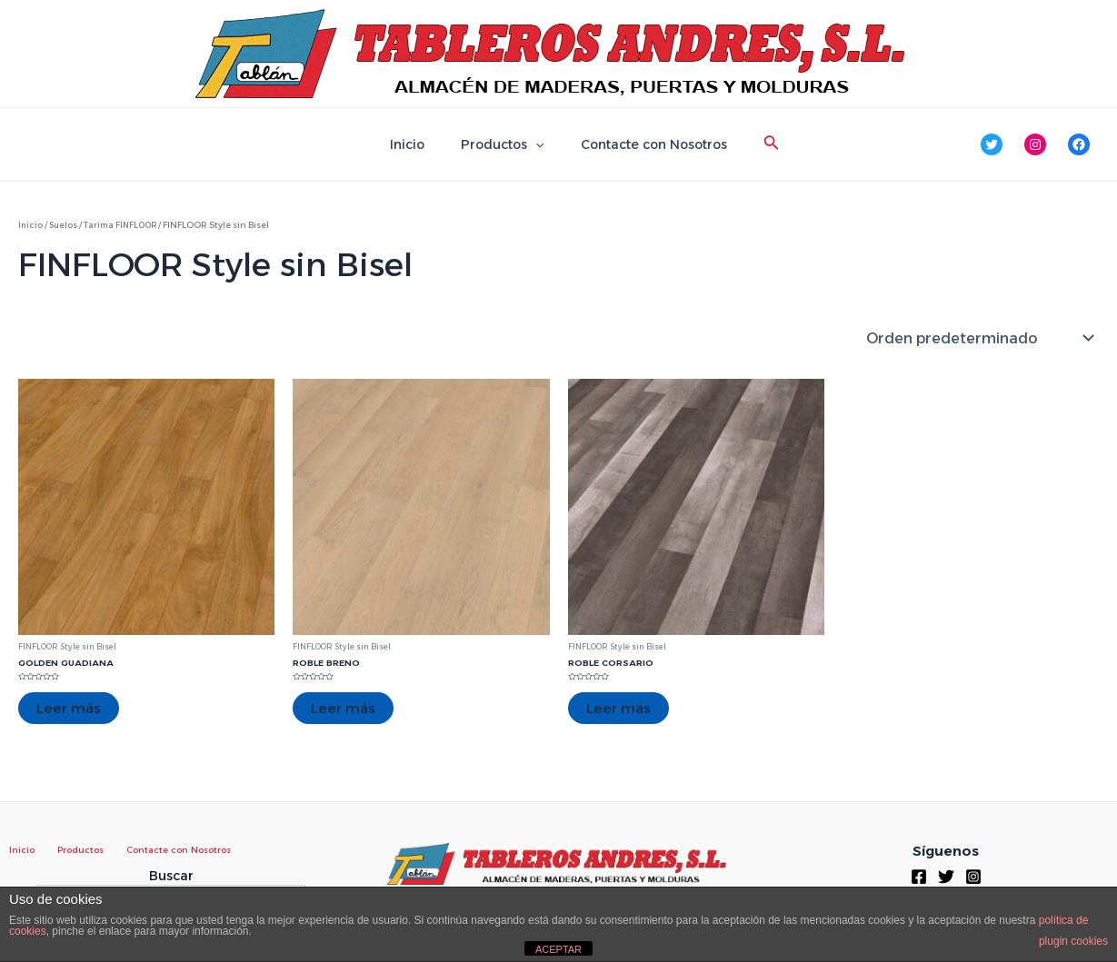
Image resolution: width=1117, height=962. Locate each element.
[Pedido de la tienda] (979, 338)
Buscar (171, 876)
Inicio (418, 144)
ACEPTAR (558, 949)
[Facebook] (919, 876)
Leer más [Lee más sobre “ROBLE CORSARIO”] (619, 708)
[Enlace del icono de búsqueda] (755, 144)
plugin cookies (1073, 941)
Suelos (65, 225)
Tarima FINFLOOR (125, 225)
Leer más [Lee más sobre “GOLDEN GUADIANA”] (69, 708)
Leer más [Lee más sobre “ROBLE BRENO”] (344, 708)
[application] (535, 144)
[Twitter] (946, 876)
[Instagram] (973, 876)
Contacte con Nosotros (643, 144)
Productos (502, 144)
